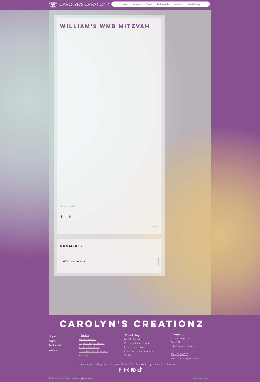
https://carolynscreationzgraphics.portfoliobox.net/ (150, 364)
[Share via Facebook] (61, 216)
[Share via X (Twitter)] (69, 216)
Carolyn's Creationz (64, 378)
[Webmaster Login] (200, 378)
